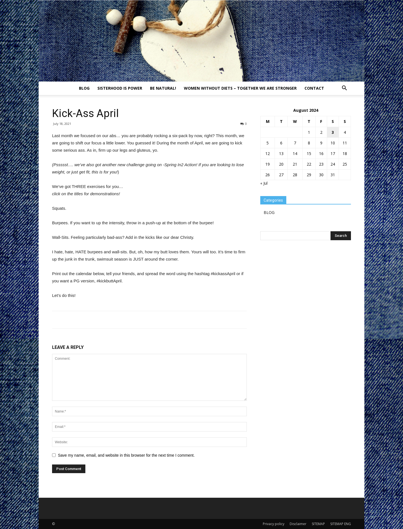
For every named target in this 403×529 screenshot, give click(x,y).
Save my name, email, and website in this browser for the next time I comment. (126, 455)
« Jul (264, 183)
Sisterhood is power (119, 88)
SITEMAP (318, 523)
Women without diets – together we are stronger (240, 88)
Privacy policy (273, 523)
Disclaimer (298, 523)
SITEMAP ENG (340, 523)
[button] (344, 88)
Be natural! (163, 88)
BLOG (84, 88)
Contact (314, 88)
